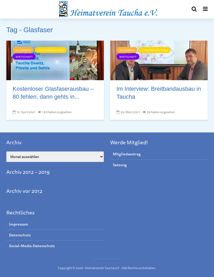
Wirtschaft (24, 57)
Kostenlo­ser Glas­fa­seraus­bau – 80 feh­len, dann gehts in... (53, 92)
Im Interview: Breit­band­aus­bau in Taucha (158, 92)
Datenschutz (20, 235)
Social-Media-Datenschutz (32, 246)
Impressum (18, 224)
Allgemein (23, 50)
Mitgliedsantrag (127, 154)
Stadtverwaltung (51, 50)
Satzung (120, 165)
